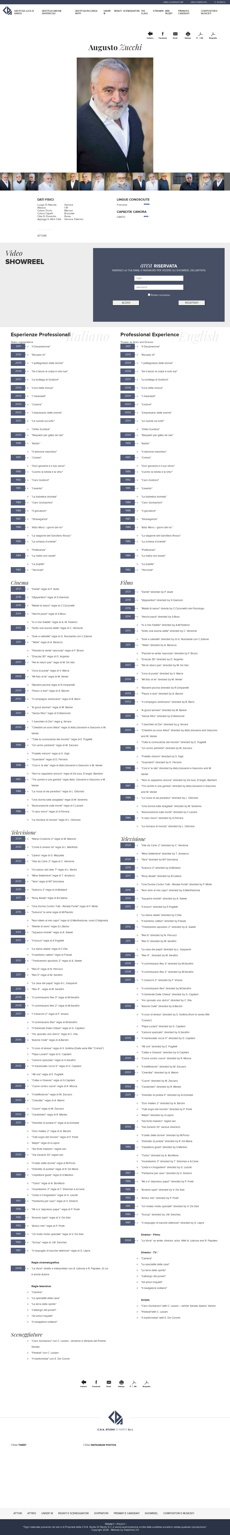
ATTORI (17, 1513)
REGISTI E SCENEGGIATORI (73, 1513)
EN (202, 38)
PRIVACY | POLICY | (115, 1524)
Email (175, 38)
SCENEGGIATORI (131, 11)
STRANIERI (158, 11)
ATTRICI (31, 1513)
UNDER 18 (107, 12)
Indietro (150, 38)
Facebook (163, 38)
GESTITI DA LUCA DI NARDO (24, 12)
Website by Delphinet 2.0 (125, 1530)
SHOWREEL (151, 1513)
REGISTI (118, 11)
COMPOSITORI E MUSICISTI (209, 12)
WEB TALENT (168, 12)
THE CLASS (144, 12)
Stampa (188, 38)
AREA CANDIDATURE (173, 2)
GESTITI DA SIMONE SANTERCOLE (51, 12)
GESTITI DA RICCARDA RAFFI (86, 12)
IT (197, 38)
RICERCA (221, 2)
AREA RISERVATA (198, 2)
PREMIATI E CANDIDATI (183, 12)
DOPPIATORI (101, 1513)
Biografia (213, 38)
